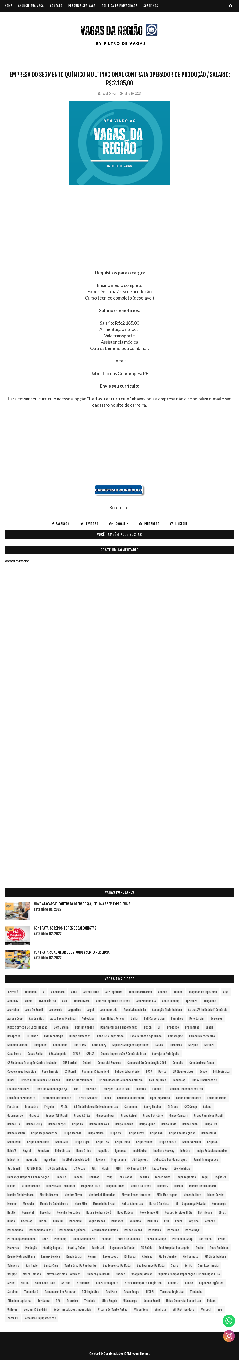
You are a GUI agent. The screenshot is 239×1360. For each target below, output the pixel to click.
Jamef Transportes (205, 1160)
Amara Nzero (82, 1001)
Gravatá (34, 1115)
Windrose (160, 1309)
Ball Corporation (154, 1018)
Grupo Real (14, 1142)
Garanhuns (131, 1107)
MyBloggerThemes (138, 1353)
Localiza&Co (162, 1177)
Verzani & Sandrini (35, 1309)
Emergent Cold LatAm (116, 1089)
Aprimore (191, 1001)
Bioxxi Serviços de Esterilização (27, 1027)
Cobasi (87, 1063)
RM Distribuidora (215, 1256)
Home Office (83, 1151)
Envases (141, 1089)
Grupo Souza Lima (38, 1142)
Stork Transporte (107, 1283)
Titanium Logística (19, 1301)
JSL (93, 1168)
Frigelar (49, 1107)
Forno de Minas (216, 1098)
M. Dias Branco (31, 1186)
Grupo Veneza (167, 1142)
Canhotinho (60, 1045)
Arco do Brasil (34, 1010)
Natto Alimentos (132, 1204)
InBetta (185, 1151)
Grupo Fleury (34, 1124)
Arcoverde (55, 1010)
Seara (174, 1265)
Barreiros (177, 1018)
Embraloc (90, 1089)
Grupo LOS (211, 1124)
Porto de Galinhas (129, 1239)
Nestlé (11, 1212)
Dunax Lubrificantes (204, 1080)
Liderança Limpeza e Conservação (28, 1177)
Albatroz (12, 1001)
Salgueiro (13, 1265)
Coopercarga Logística (21, 1071)
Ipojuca (100, 1160)
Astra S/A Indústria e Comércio (207, 1010)
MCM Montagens (167, 1195)
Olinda (11, 1221)
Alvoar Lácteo (47, 1001)
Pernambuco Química (72, 1230)
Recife (200, 1248)
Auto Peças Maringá (63, 1018)
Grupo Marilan (16, 1133)
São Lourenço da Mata (151, 1265)
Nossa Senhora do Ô (98, 1212)
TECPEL (150, 1292)
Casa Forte (14, 1054)
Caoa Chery (99, 1045)
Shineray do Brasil (98, 1274)
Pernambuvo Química (105, 1230)
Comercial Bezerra (109, 1063)
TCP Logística (90, 1292)
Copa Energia (50, 1071)
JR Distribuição (57, 1168)
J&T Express (140, 1160)
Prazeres (13, 1248)
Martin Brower (49, 1195)
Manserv (162, 1186)
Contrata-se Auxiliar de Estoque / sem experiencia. (72, 952)
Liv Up (109, 1177)
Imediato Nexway (163, 1151)
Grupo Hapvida (124, 1124)
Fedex (107, 1098)
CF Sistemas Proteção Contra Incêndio (32, 1063)
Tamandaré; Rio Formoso (60, 1292)
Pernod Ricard (133, 1230)
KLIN (118, 1168)
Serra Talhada (32, 1274)
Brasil (209, 1027)
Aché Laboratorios (140, 992)
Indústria (31, 1160)
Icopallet (103, 1151)
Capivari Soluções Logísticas (130, 1045)
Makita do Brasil (141, 1186)
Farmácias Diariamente (56, 1098)
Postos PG (205, 1239)
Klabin (105, 1168)
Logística (220, 1177)
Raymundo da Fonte (122, 1248)
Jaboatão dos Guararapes (170, 1160)
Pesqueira (154, 1230)
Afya (225, 992)
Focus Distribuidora (188, 1098)
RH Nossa (130, 1256)
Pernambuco (15, 1230)
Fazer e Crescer (88, 1098)
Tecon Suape (131, 1292)
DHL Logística (221, 1071)
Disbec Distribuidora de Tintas (40, 1080)
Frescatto (31, 1107)
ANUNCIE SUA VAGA (31, 6)
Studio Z (173, 1283)
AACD (74, 992)
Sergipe (12, 1274)
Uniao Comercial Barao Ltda (183, 1301)
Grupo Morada (72, 1133)
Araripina (13, 1010)
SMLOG (25, 1283)
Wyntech (206, 1309)
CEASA (76, 1054)
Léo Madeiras (182, 1168)
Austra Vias (36, 1018)
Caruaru (209, 1045)
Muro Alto (81, 1204)
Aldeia (28, 1001)
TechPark (111, 1292)
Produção (31, 1248)
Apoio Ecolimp (170, 1001)
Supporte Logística (211, 1283)
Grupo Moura (96, 1133)
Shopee (120, 1274)
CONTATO (56, 6)
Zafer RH (12, 1318)
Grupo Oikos (136, 1133)
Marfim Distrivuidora (20, 1195)
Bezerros (216, 1018)
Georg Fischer (152, 1107)
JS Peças (79, 1168)
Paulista (152, 1221)
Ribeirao (147, 1256)
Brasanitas (192, 1027)
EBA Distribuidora (18, 1089)
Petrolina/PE (193, 1230)
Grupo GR (77, 1124)
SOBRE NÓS (150, 6)
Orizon (43, 1221)
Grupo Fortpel (57, 1124)
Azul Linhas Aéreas (113, 1018)
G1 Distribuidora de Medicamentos (96, 1107)
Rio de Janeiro (168, 1256)
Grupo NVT (116, 1133)
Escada (156, 1089)
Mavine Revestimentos (136, 1195)
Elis (76, 1089)
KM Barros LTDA (136, 1168)
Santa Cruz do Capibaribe (80, 1265)
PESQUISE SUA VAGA (82, 6)
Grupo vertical (191, 1142)
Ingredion (50, 1160)
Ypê (220, 1309)
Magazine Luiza (90, 1186)
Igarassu (120, 1151)
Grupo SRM (61, 1142)
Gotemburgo (15, 1115)
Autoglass (88, 1018)
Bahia (134, 1018)
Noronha (45, 1212)
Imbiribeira (140, 1151)
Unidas (211, 1301)
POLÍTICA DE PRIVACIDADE (119, 6)
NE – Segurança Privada (191, 1204)
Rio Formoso (190, 1256)
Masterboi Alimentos (102, 1195)
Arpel (90, 1010)
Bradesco (173, 1027)
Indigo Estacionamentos (212, 1151)
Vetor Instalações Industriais (73, 1309)
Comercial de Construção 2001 (146, 1063)
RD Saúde (146, 1248)
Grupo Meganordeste (44, 1133)
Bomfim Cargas (84, 1027)
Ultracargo (130, 1301)
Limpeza (78, 1177)
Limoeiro (61, 1177)
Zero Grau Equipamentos (40, 1318)
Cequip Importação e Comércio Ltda (123, 1054)
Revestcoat (110, 1256)
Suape (189, 1283)
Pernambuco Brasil (41, 1230)
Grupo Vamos (144, 1142)
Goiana (207, 1107)
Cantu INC (80, 1045)
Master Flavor (73, 1195)
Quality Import (52, 1248)
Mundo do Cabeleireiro (54, 1204)
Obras (222, 1212)
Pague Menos (97, 1221)
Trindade (89, 1301)
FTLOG (64, 1107)
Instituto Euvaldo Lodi (76, 1160)
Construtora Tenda (201, 1063)
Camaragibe (175, 1036)
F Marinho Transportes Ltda (185, 1089)
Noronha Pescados (68, 1212)
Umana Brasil (152, 1301)
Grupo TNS (102, 1142)
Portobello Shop (182, 1239)
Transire (72, 1301)
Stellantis (83, 1283)
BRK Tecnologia (53, 1036)
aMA (64, 1001)
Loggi (205, 1177)
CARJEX (159, 1045)
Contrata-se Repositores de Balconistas (65, 928)
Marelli (178, 1186)
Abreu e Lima (91, 992)
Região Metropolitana (21, 1256)
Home (8, 6)
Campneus (40, 1045)
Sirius (11, 1283)
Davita (162, 1071)
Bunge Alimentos (80, 1036)
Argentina (74, 1010)
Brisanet (32, 1036)
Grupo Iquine (147, 1124)
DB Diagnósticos (183, 1071)
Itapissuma (118, 1160)
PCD (166, 1221)
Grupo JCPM (168, 1124)
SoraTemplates (113, 1353)
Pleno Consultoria (84, 1239)
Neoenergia (219, 1204)
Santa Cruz (51, 1265)
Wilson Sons (141, 1309)
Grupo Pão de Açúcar (182, 1133)
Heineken (43, 1151)
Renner (92, 1256)
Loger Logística (186, 1177)
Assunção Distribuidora (167, 1010)
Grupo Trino (122, 1142)
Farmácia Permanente (21, 1098)
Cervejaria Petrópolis (165, 1054)
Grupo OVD (156, 1133)
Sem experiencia (208, 1265)
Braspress (13, 1036)
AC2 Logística (113, 992)
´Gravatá (12, 992)
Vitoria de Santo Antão (112, 1309)
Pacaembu (75, 1221)
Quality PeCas (76, 1248)
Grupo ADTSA (82, 1115)
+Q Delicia (31, 992)
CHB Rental (70, 1063)
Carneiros (176, 1045)
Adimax (178, 992)
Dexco (203, 1071)
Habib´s (11, 1151)
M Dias (11, 1186)
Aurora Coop (15, 1018)
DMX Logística (157, 1080)
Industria (13, 1160)
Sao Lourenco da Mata (117, 1265)
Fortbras (13, 1107)
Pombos (106, 1239)
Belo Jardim (196, 1018)
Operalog (26, 1221)
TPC (58, 1301)
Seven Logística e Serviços (64, 1274)
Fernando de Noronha (130, 1098)
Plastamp (60, 1239)
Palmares (117, 1221)
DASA (149, 1071)
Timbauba (196, 1292)
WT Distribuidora (183, 1309)
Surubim (12, 1292)
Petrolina (173, 1230)
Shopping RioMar (141, 1274)
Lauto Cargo (160, 1168)
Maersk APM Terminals (60, 1186)
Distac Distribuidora (79, 1080)
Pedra (178, 1221)
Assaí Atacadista (135, 1010)
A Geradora (58, 992)
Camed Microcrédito (202, 1036)
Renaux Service (50, 1256)
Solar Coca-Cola (45, 1283)
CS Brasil (70, 1071)
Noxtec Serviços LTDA (178, 1212)
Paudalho (135, 1221)
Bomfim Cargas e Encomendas (119, 1027)
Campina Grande (17, 1045)
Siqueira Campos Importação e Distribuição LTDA (189, 1274)
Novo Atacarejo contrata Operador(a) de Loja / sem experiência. (82, 904)
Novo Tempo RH (149, 1212)
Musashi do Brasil (104, 1204)
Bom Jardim (61, 1027)
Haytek (27, 1151)
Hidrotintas (62, 1151)
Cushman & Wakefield (95, 1071)
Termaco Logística (172, 1292)
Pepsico (194, 1221)
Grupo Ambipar (105, 1115)
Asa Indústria (108, 1010)
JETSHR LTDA (34, 1168)
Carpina (193, 1045)
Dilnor (11, 1080)
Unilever (12, 1309)
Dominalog (179, 1080)
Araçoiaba (210, 1001)
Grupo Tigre (82, 1142)
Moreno (12, 1204)
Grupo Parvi (208, 1133)
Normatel (28, 1212)
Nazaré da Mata (159, 1204)
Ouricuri (58, 1221)
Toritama (44, 1301)
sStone (65, 1283)
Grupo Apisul (129, 1115)
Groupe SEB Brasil (57, 1115)
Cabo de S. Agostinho (110, 1036)
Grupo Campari (178, 1115)
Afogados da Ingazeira (203, 992)
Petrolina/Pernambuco (21, 1239)
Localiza (144, 1177)
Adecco (162, 992)
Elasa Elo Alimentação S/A (52, 1089)
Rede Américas (219, 1248)
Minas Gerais (215, 1195)
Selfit (188, 1265)
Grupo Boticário (153, 1115)
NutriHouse (205, 1212)
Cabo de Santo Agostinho (146, 1036)
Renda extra (74, 1256)
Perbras (210, 1221)
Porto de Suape (156, 1239)
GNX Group (190, 1107)
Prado (221, 1239)
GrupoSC (212, 1142)
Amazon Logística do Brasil (113, 1001)
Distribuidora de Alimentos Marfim (121, 1080)
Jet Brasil (13, 1168)
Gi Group (173, 1107)
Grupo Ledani (190, 1124)
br (159, 1027)
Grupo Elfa (13, 1124)
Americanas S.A (146, 1001)
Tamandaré (31, 1292)
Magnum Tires (115, 1186)
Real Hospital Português (174, 1248)
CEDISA (90, 1054)
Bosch (148, 1027)
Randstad (98, 1248)
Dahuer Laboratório (127, 1071)
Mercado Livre (192, 1195)
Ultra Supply (109, 1301)
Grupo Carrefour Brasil (208, 1115)
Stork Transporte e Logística (143, 1283)
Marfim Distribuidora (202, 1186)
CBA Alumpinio (57, 1054)
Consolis (178, 1063)
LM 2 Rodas (125, 1177)
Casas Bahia (35, 1054)
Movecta (28, 1204)
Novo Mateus (125, 1212)
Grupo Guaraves (99, 1124)
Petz (45, 1239)
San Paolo (32, 1265)
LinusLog (94, 1177)
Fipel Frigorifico (160, 1098)
